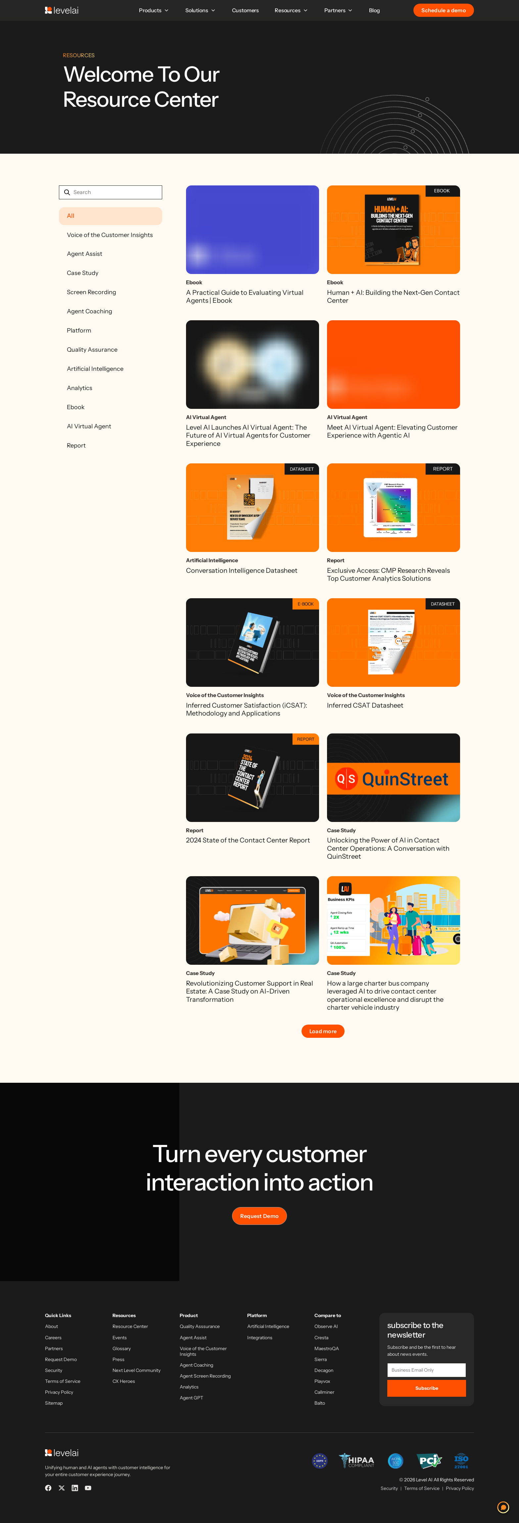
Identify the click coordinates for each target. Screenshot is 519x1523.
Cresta (321, 1338)
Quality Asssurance (200, 1326)
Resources (291, 10)
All (70, 215)
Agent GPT (191, 1398)
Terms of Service (62, 1381)
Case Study (82, 273)
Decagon (323, 1370)
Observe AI (326, 1326)
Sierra (320, 1359)
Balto (319, 1403)
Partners (339, 10)
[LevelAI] (61, 10)
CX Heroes (124, 1381)
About (51, 1326)
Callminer (324, 1392)
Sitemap (54, 1403)
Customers (245, 10)
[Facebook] (48, 1488)
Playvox (322, 1381)
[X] (61, 1488)
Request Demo (259, 1216)
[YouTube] (88, 1488)
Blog (374, 10)
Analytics (79, 388)
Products (154, 10)
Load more (323, 1031)
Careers (53, 1338)
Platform (79, 330)
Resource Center (130, 1326)
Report (76, 445)
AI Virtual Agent (89, 426)
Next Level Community (137, 1370)
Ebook (76, 407)
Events (120, 1338)
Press (118, 1359)
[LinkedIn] (74, 1488)
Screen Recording (91, 292)
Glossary (122, 1348)
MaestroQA (326, 1348)
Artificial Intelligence (95, 368)
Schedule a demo (443, 10)
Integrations (259, 1338)
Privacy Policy (59, 1392)
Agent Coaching (89, 311)
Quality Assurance (92, 349)
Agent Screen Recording (205, 1376)
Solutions (200, 10)
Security (53, 1370)
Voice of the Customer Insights (110, 235)
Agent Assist (84, 253)
